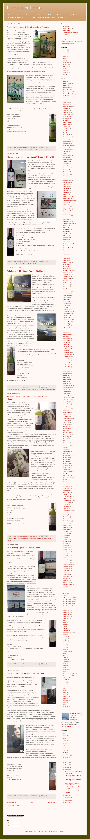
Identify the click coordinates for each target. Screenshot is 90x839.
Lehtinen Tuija (66, 315)
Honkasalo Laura (67, 213)
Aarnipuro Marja (67, 87)
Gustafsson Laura (67, 180)
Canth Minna (66, 128)
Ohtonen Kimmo (67, 412)
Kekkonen (65, 630)
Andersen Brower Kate (68, 93)
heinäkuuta (67, 767)
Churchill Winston (24, 263)
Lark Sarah (65, 307)
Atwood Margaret (67, 98)
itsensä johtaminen (67, 675)
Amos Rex (65, 26)
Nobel (64, 647)
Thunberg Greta (67, 512)
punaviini (47, 263)
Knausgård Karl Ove (68, 270)
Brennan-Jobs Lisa (67, 114)
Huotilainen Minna (67, 217)
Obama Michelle (67, 408)
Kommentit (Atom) (14, 805)
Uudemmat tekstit (11, 802)
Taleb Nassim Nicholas (68, 500)
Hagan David (66, 184)
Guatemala (65, 608)
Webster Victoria (67, 576)
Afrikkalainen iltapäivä (18, 149)
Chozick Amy (66, 133)
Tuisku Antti (66, 529)
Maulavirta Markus (67, 363)
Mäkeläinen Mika (67, 387)
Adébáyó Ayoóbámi (68, 92)
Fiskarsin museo (67, 28)
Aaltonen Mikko (67, 83)
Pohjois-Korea (66, 651)
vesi (64, 74)
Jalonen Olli (66, 233)
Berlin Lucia (66, 108)
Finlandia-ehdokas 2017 (69, 599)
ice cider (65, 52)
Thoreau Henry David (68, 510)
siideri (64, 70)
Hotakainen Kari (67, 215)
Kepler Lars (66, 260)
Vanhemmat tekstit (51, 802)
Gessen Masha (66, 174)
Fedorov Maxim (67, 163)
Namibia (65, 641)
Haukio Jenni (66, 190)
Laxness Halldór (26, 666)
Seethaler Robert (67, 471)
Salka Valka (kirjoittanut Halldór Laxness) (24, 548)
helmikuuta (68, 802)
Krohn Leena (66, 289)
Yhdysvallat (66, 669)
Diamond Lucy (66, 153)
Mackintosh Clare (67, 352)
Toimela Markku (67, 521)
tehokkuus (65, 696)
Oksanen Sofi (66, 414)
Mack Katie (66, 350)
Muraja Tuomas (67, 379)
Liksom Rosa (66, 332)
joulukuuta (67, 755)
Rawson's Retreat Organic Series (36, 538)
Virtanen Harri (66, 560)
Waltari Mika (66, 572)
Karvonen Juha (66, 250)
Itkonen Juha (66, 231)
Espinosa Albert (67, 161)
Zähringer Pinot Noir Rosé (41, 798)
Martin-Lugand (66, 358)
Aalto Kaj (65, 81)
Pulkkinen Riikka (67, 434)
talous (64, 694)
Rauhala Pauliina (67, 438)
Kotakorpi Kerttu (67, 282)
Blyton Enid (66, 110)
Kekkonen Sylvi (67, 254)
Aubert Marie (66, 100)
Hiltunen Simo (66, 206)
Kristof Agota (66, 287)
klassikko (65, 680)
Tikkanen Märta (67, 519)
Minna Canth (66, 636)
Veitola (64, 554)
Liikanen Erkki (66, 328)
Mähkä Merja (66, 383)
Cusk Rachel (66, 147)
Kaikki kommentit (13, 826)
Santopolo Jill (66, 459)
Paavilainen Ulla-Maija (68, 418)
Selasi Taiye (66, 473)
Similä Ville (66, 480)
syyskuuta (67, 762)
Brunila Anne (66, 118)
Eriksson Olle (66, 157)
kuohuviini (65, 56)
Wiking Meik (66, 580)
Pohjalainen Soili (67, 428)
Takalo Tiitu (66, 498)
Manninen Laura (67, 356)
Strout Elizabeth (67, 490)
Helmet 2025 (66, 616)
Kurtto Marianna (67, 291)
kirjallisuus (65, 678)
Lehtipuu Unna (66, 317)
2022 (64, 740)
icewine (65, 54)
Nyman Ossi (66, 402)
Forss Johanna (66, 167)
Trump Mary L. (67, 527)
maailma (25, 149)
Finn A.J (65, 165)
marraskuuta (68, 757)
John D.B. (65, 235)
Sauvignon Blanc (35, 389)
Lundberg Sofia (67, 338)
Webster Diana (66, 574)
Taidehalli (65, 34)
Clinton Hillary (66, 143)
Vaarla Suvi (66, 543)
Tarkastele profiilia (66, 726)
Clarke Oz (65, 139)
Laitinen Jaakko (67, 303)
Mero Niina (66, 369)
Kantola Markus (67, 245)
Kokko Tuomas (66, 272)
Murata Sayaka (66, 381)
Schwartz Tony (66, 469)
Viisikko (65, 665)
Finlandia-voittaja (67, 606)
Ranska (65, 653)
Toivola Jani (66, 523)
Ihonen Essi (66, 227)
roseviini (33, 798)
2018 (64, 750)
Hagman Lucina (67, 186)
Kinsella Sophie (67, 266)
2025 (64, 735)
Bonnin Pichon (16, 263)
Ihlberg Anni (66, 225)
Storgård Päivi (66, 488)
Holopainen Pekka (67, 209)
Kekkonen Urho (67, 256)
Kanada (65, 628)
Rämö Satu (65, 453)
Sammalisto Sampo (67, 455)
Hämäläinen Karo (67, 221)
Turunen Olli (66, 537)
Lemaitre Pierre (67, 326)
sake (64, 68)
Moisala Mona (66, 373)
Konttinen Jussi (67, 276)
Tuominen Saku (67, 533)
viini (64, 704)
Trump (64, 657)
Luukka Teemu (66, 342)
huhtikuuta (67, 797)
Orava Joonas (66, 416)
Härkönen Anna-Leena (68, 223)
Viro (64, 667)
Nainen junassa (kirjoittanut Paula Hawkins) (25, 673)
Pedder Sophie (66, 424)
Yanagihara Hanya (67, 584)
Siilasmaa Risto (67, 475)
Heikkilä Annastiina (68, 196)
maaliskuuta (68, 800)
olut (64, 60)
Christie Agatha (67, 135)
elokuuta (67, 764)
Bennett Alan (66, 104)
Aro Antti (65, 96)
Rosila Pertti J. (66, 445)
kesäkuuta (67, 769)
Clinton (65, 595)
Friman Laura (66, 172)
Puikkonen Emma (67, 432)
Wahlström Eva (66, 568)
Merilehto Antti (67, 365)
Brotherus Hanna (67, 116)
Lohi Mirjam (66, 336)
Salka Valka (37, 666)
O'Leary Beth (66, 406)
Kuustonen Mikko (67, 293)
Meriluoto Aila (66, 367)
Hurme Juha (66, 219)
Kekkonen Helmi (67, 252)
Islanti (21, 666)
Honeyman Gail (67, 211)
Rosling (65, 447)
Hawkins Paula (16, 798)
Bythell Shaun (66, 124)
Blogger (63, 831)
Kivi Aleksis (66, 268)
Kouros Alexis (66, 285)
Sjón (64, 482)
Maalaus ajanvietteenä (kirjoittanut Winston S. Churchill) (31, 157)
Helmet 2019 (66, 612)
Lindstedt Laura (67, 334)
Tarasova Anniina (67, 502)
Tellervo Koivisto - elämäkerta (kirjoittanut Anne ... (71, 783)
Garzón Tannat (16, 666)
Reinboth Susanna (67, 441)
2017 (64, 753)
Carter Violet (66, 131)
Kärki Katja (66, 299)
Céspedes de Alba (67, 149)
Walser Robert (66, 570)
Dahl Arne (65, 151)
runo (64, 688)
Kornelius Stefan (67, 280)
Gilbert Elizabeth (67, 176)
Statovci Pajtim (66, 486)
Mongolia (65, 638)
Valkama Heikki (67, 547)
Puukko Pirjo (66, 436)
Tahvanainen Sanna (67, 496)
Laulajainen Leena (67, 311)
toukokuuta (68, 795)
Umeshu (65, 50)
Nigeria (65, 643)
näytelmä (65, 686)
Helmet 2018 (66, 610)
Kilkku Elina (66, 264)
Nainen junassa (27, 798)
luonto (64, 682)
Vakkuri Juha (42, 149)
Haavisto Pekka (67, 182)
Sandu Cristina (66, 457)
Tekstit (10, 823)
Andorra (65, 593)
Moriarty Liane (66, 375)
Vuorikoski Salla (67, 566)
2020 (64, 745)
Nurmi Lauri (66, 393)
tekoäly (65, 698)
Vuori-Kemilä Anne (68, 564)
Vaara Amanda (66, 541)
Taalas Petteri (66, 494)
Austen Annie (66, 102)
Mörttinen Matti (67, 391)
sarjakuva (65, 692)
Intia (64, 620)
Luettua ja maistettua (24, 7)
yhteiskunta (66, 706)
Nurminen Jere (66, 395)
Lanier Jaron (66, 305)
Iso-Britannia (31, 263)
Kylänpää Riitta (67, 295)
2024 (64, 738)
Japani (64, 626)
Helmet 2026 (66, 618)
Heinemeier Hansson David (69, 200)
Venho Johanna (66, 556)
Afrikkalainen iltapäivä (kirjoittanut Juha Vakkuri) (28, 27)
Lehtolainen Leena (67, 319)
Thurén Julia (66, 517)
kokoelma (65, 586)
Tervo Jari (65, 508)
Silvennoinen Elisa (67, 477)
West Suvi (65, 578)
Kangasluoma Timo (68, 243)
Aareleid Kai (66, 85)
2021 (64, 743)
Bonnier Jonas (66, 112)
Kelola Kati (66, 258)
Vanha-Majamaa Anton (68, 551)
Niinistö (65, 645)
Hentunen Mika (67, 202)
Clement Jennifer (67, 141)
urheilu (64, 702)
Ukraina (65, 659)
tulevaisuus (65, 700)
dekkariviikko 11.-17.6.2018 (70, 673)
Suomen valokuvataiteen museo (70, 32)
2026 (64, 733)
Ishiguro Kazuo (67, 229)
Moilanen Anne (67, 371)
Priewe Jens (66, 430)
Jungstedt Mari (66, 239)
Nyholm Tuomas (67, 399)
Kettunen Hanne (67, 262)
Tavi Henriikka (66, 504)
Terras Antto (66, 506)
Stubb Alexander (67, 492)
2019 (64, 748)
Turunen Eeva (66, 535)
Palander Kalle (66, 420)
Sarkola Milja (66, 461)
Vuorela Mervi (66, 562)
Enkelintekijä (16, 389)
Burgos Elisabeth (67, 122)
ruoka (64, 690)
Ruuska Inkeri (66, 449)
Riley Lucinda (66, 443)
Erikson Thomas (67, 155)
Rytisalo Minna (66, 451)
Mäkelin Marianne (67, 385)
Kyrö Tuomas (66, 297)
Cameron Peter (66, 126)
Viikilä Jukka (66, 558)
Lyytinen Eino (66, 346)
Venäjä (64, 663)
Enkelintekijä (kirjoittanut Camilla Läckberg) (26, 271)
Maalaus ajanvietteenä (39, 263)
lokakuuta (67, 760)
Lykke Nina (66, 344)
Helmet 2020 (66, 614)
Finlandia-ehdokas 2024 (69, 604)
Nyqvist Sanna (66, 404)
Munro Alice (66, 377)
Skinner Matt (66, 484)
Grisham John (66, 178)
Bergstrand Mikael (67, 106)
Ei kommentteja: (33, 147)
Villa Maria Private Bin (50, 389)
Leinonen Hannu (67, 321)
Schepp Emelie (66, 467)
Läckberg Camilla (23, 389)
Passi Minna (66, 422)
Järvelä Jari (65, 241)
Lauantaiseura (66, 309)
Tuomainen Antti (67, 531)
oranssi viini (66, 62)
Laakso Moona (66, 301)
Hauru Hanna (66, 192)
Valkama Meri (66, 549)
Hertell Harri (66, 204)
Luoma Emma (66, 340)
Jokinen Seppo (66, 237)
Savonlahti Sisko (67, 465)
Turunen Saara (66, 539)
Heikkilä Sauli (66, 198)
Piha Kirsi (65, 426)
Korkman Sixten (67, 278)
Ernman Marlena (67, 159)
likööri (64, 58)
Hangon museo (66, 30)
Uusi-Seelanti (66, 661)
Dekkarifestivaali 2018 (68, 597)
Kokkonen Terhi (67, 274)
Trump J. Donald (67, 525)
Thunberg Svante (67, 514)
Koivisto (14, 538)
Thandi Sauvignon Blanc (33, 149)
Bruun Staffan (66, 120)
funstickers (50, 831)
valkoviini (47, 149)
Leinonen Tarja (66, 324)
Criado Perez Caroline (68, 145)
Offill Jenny (66, 410)
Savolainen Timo (67, 463)
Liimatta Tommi (67, 330)
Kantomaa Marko (67, 248)
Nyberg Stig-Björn (67, 397)
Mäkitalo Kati (66, 389)
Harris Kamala (66, 188)
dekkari (65, 671)
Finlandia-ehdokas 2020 (69, 602)
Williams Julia (66, 582)
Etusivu (31, 802)
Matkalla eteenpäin (77, 713)
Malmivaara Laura (67, 354)
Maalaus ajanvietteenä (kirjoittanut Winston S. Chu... (72, 776)
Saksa (64, 655)
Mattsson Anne (20, 538)
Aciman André (66, 89)
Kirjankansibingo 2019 (68, 632)
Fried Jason (66, 170)
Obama (64, 649)
